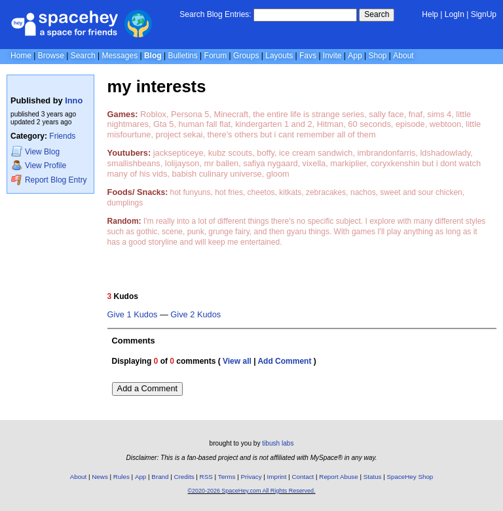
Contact (303, 476)
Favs (307, 55)
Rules (121, 476)
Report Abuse (338, 476)
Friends (62, 136)
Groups (246, 55)
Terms (227, 476)
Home (20, 55)
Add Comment (284, 361)
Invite (332, 55)
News (100, 476)
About (403, 55)
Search (376, 14)
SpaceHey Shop (410, 476)
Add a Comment (147, 388)
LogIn (454, 14)
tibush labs (277, 443)
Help (430, 14)
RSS (206, 476)
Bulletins (182, 55)
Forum (215, 55)
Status (372, 476)
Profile (38, 165)
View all (237, 361)
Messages (120, 55)
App (355, 55)
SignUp (483, 14)
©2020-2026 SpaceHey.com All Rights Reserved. (251, 490)
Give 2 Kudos (195, 314)
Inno (74, 100)
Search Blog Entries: (215, 14)
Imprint (277, 476)
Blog (153, 55)
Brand (159, 476)
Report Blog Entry (48, 179)
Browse (51, 55)
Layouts (279, 55)
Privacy (250, 476)
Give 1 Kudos (132, 314)
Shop (377, 55)
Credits (184, 476)
